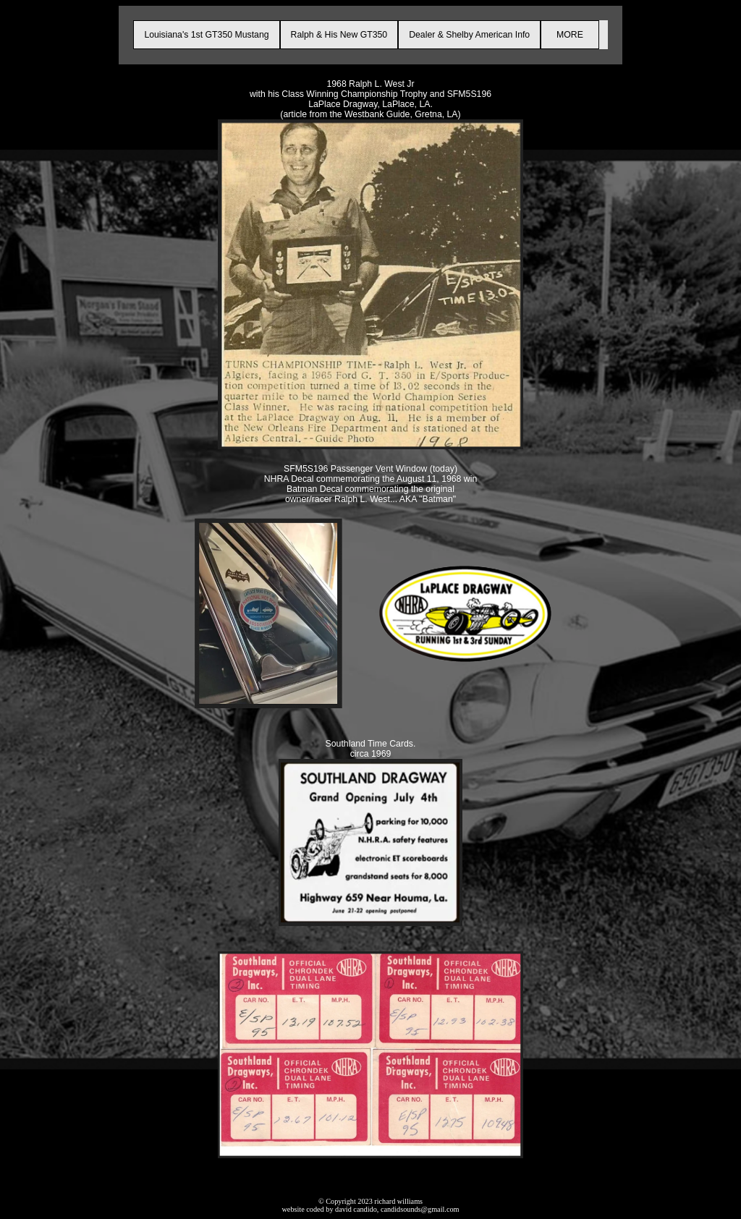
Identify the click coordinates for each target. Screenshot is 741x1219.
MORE (569, 35)
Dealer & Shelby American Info (469, 35)
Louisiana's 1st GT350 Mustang (206, 35)
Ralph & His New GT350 (339, 35)
